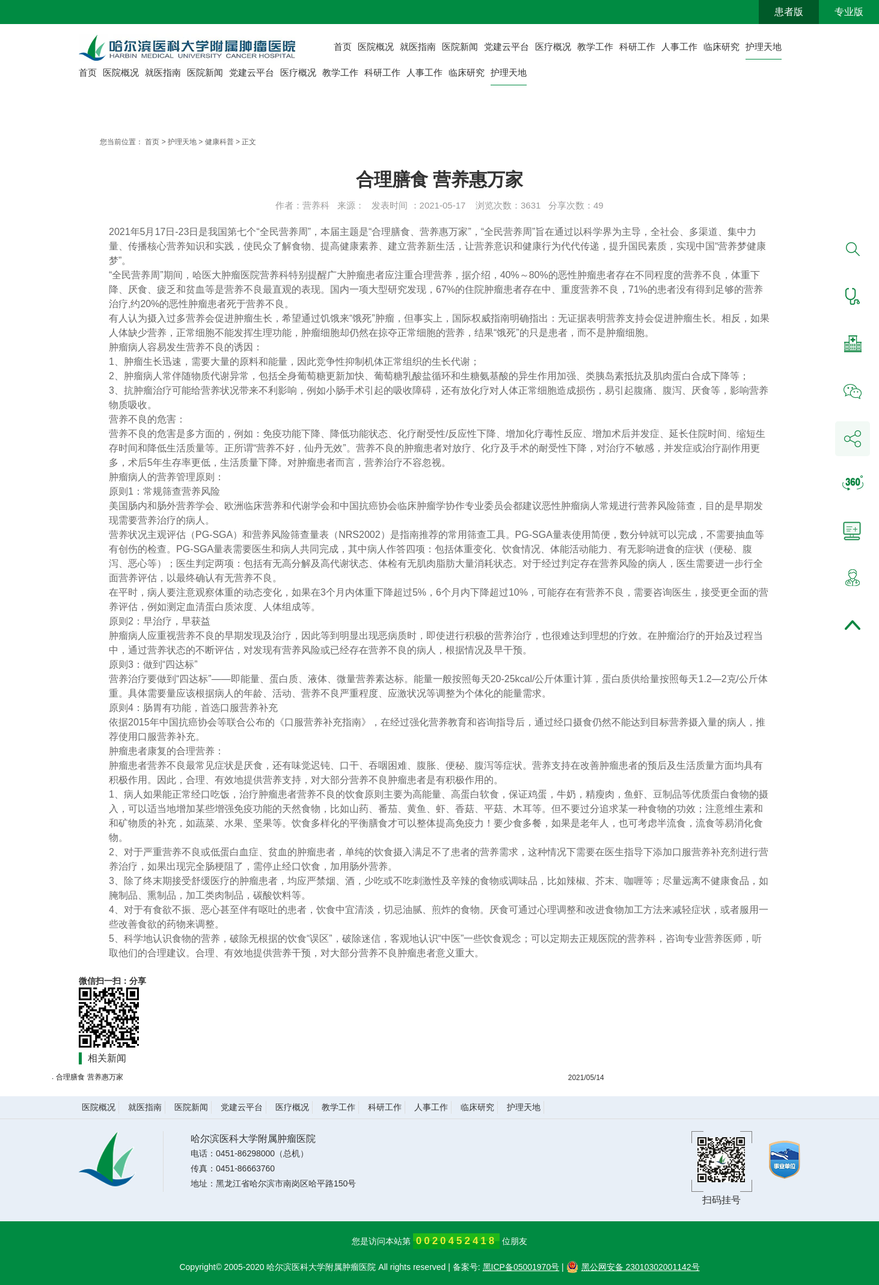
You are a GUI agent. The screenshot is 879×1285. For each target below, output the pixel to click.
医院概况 (376, 46)
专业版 (849, 12)
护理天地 (764, 46)
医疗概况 (553, 46)
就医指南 (418, 46)
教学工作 (595, 46)
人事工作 (679, 46)
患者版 (788, 12)
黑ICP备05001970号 (521, 1267)
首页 (343, 46)
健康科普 (219, 142)
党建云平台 (506, 46)
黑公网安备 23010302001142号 (633, 1267)
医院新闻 (460, 46)
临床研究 (721, 46)
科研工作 (637, 46)
